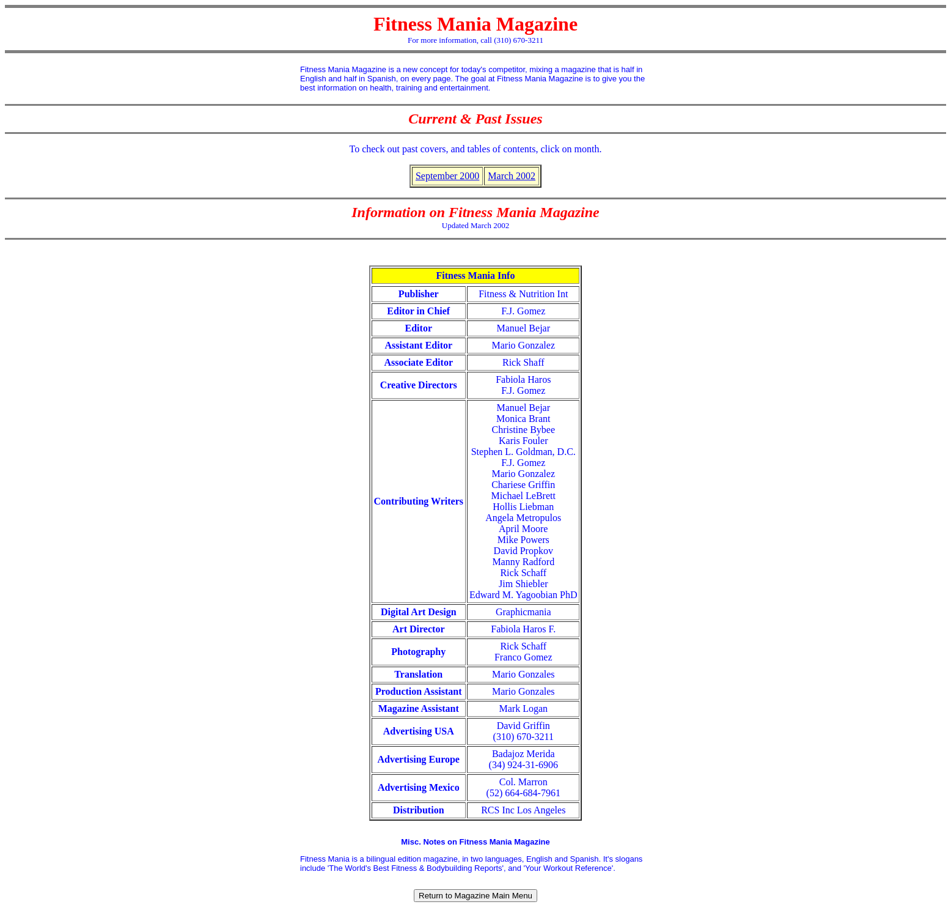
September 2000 (447, 176)
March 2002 (511, 176)
